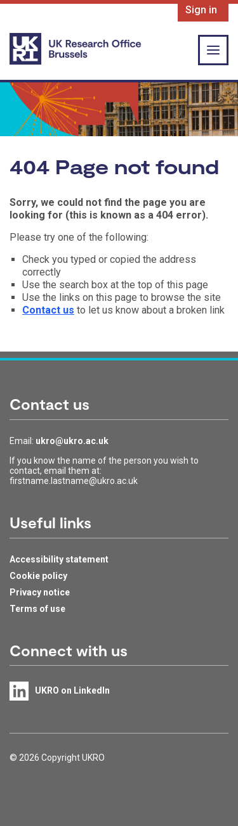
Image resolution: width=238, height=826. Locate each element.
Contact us (48, 310)
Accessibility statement (59, 559)
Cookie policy (38, 576)
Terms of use (37, 609)
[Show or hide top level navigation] (213, 50)
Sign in (201, 10)
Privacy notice (40, 592)
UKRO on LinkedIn (72, 690)
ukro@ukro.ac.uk (72, 441)
